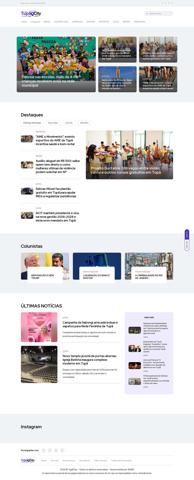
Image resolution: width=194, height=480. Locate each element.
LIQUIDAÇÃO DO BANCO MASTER (96, 277)
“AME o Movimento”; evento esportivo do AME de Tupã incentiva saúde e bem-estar (158, 85)
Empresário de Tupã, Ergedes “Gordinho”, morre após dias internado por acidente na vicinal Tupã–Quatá (155, 346)
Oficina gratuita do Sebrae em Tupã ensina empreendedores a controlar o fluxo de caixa (156, 380)
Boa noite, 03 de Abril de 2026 (33, 3)
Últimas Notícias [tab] (32, 122)
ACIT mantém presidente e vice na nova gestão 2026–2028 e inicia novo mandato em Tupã (116, 54)
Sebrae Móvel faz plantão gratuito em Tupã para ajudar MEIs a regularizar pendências (56, 192)
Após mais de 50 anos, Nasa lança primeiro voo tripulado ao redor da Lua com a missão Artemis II (117, 84)
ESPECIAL (90, 21)
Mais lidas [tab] (53, 122)
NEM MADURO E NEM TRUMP (42, 277)
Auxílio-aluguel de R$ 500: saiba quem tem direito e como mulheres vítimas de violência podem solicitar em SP (58, 166)
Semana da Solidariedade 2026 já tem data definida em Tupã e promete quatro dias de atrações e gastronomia (155, 328)
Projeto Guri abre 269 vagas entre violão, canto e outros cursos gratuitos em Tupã (158, 56)
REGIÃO (126, 21)
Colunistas (35, 21)
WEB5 (131, 469)
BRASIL (47, 21)
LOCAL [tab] (69, 122)
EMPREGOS (77, 21)
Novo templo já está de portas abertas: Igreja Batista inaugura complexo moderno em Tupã (85, 359)
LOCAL (116, 21)
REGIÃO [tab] (84, 122)
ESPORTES (104, 21)
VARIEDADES (139, 21)
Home (24, 21)
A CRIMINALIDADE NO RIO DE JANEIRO (149, 277)
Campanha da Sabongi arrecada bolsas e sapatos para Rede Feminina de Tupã (90, 324)
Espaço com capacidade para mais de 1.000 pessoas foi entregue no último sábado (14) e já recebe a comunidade (89, 373)
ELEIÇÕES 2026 (61, 21)
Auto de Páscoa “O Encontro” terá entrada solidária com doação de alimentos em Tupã (154, 364)
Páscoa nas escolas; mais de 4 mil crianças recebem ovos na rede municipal (50, 81)
